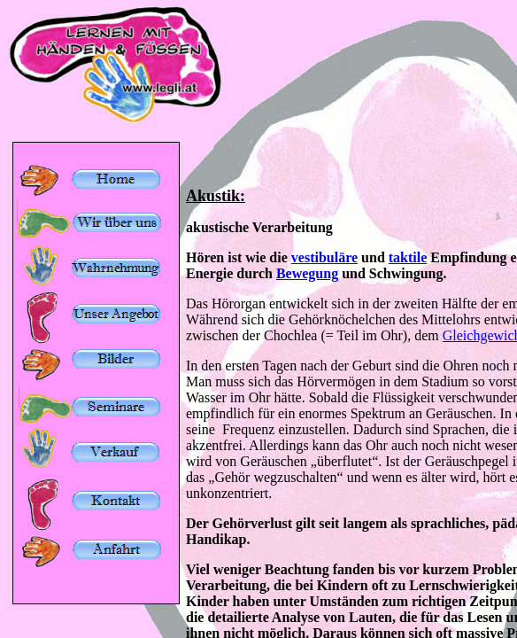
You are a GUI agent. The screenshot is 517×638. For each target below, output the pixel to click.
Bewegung (307, 273)
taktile (408, 257)
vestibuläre (324, 257)
